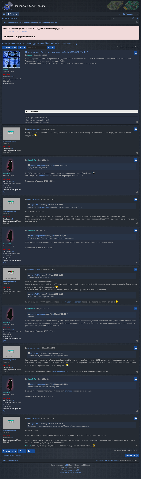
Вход (15, 18)
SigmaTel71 (7, 173)
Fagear (5, 69)
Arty (66, 467)
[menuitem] (119, 14)
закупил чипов (43, 176)
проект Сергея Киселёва (71, 302)
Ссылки (4, 14)
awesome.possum (9, 141)
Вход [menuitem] (137, 14)
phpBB (66, 465)
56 (13, 77)
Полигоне (68, 391)
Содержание (31, 111)
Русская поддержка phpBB (70, 470)
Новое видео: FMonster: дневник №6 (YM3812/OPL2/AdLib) (39, 43)
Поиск (6, 18)
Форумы (13, 14)
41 (13, 181)
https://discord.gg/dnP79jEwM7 (15, 31)
